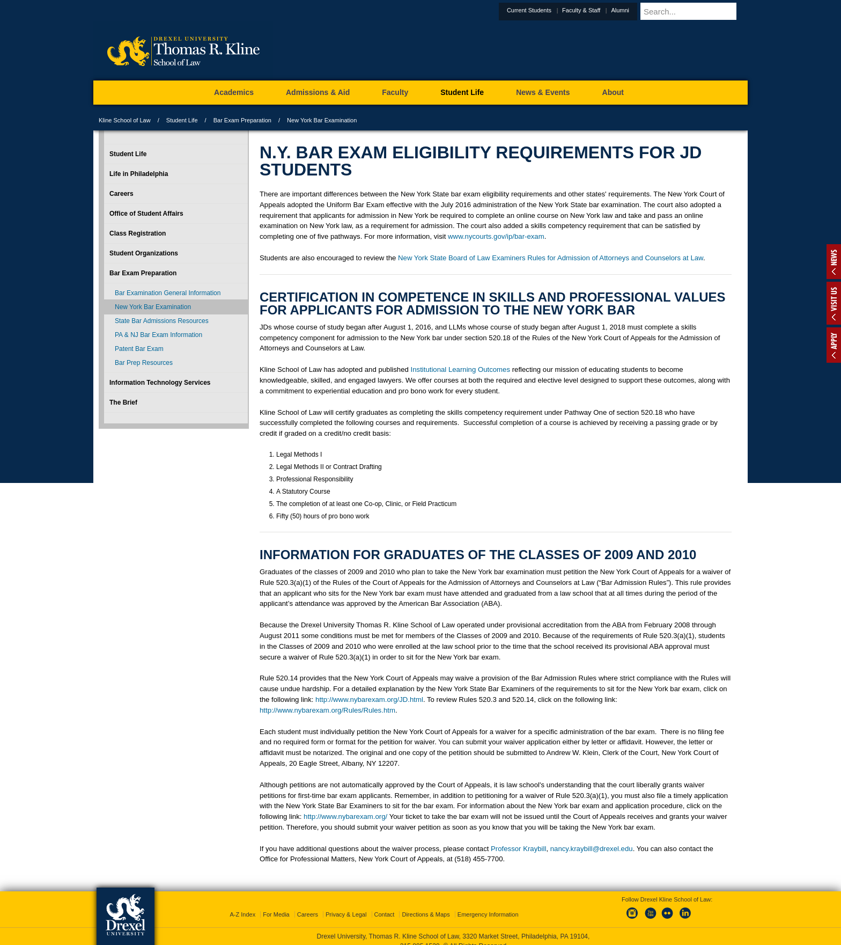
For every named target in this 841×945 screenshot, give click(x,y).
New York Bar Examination (153, 307)
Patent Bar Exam (139, 349)
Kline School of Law (125, 120)
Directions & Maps (425, 914)
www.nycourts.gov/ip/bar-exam (496, 236)
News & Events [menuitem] (543, 92)
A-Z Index (242, 914)
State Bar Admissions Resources (162, 321)
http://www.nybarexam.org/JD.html (369, 699)
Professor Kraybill (518, 849)
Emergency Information (488, 914)
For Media (276, 914)
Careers (121, 193)
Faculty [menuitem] (395, 92)
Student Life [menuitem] (462, 92)
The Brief (123, 402)
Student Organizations (143, 253)
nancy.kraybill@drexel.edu (591, 849)
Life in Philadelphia (138, 174)
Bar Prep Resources (144, 363)
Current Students (555, 10)
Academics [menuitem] (234, 92)
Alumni (646, 10)
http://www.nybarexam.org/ (345, 816)
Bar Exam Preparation (242, 120)
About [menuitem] (613, 92)
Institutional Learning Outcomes (460, 369)
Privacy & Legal (346, 914)
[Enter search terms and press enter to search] (707, 11)
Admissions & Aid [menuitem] (318, 92)
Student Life (182, 120)
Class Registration (137, 233)
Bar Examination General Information (167, 293)
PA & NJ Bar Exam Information (158, 335)
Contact (384, 914)
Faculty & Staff (607, 10)
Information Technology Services (159, 382)
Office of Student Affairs (146, 213)
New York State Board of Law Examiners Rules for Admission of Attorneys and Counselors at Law (550, 258)
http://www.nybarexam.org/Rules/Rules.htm (327, 710)
